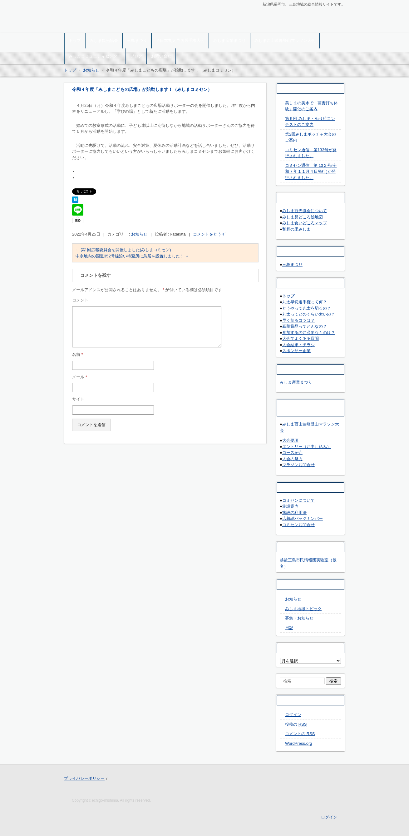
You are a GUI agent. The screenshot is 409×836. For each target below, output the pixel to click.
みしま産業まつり (229, 40)
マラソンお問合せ (298, 464)
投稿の (296, 724)
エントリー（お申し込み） (306, 446)
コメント (80, 300)
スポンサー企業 (296, 350)
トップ (75, 40)
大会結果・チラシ (298, 344)
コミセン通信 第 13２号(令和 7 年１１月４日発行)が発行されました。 (311, 171)
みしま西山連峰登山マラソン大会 (284, 40)
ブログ (136, 56)
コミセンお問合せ (298, 524)
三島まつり (137, 40)
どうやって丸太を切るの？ (306, 308)
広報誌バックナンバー (302, 518)
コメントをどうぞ (209, 234)
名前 (77, 354)
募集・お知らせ (299, 618)
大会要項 (290, 440)
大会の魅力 (292, 458)
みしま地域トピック (303, 608)
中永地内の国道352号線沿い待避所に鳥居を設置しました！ (132, 256)
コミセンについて (298, 500)
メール (79, 377)
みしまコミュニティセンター (95, 56)
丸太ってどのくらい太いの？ (308, 314)
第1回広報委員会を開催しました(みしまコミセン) (123, 249)
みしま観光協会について (304, 210)
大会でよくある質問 (300, 338)
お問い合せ (161, 56)
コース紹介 (292, 452)
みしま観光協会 (104, 40)
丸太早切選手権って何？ (304, 302)
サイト (78, 399)
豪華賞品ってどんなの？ (304, 326)
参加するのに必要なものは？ (308, 332)
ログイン (293, 714)
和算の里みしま (296, 229)
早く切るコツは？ (298, 320)
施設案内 (290, 506)
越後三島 (76, 29)
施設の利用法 (294, 512)
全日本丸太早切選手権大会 (180, 40)
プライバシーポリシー (84, 778)
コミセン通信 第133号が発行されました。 (311, 152)
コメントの (300, 733)
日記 (289, 627)
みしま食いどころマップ (304, 223)
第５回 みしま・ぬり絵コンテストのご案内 (310, 121)
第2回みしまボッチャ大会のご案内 (310, 137)
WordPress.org (298, 743)
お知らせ (139, 234)
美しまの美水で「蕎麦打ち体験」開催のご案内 (311, 106)
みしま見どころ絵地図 (302, 217)
